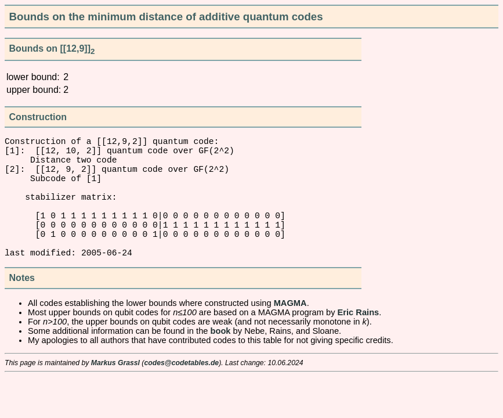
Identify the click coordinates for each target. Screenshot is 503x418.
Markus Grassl (115, 393)
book (221, 361)
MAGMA (290, 333)
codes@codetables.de (181, 393)
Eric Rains (358, 342)
